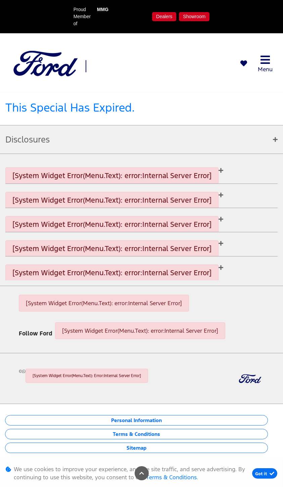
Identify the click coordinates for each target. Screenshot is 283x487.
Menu (265, 63)
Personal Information (136, 420)
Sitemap (136, 448)
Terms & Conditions (136, 434)
